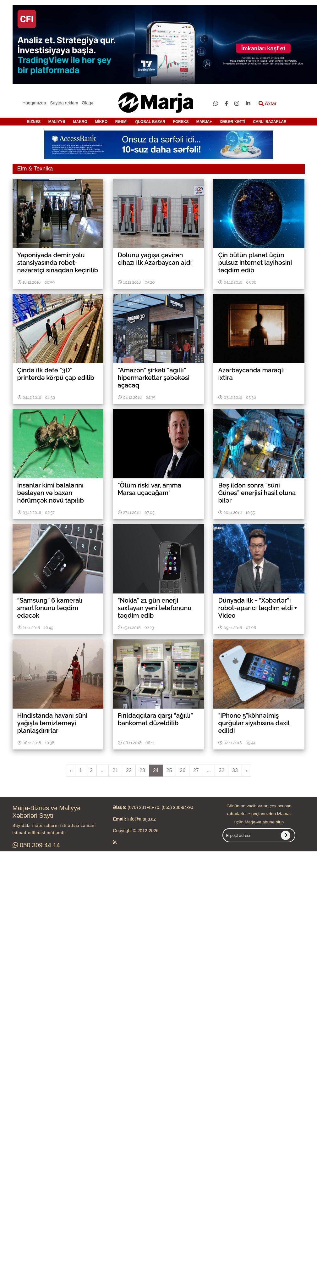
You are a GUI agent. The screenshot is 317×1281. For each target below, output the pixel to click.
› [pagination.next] (246, 770)
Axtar (267, 103)
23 (142, 770)
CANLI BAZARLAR (270, 122)
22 (129, 770)
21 (115, 770)
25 (169, 770)
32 (221, 770)
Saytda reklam (64, 102)
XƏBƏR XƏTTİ (232, 122)
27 (196, 770)
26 (182, 770)
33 (235, 770)
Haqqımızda (34, 102)
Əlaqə (88, 102)
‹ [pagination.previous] (70, 770)
